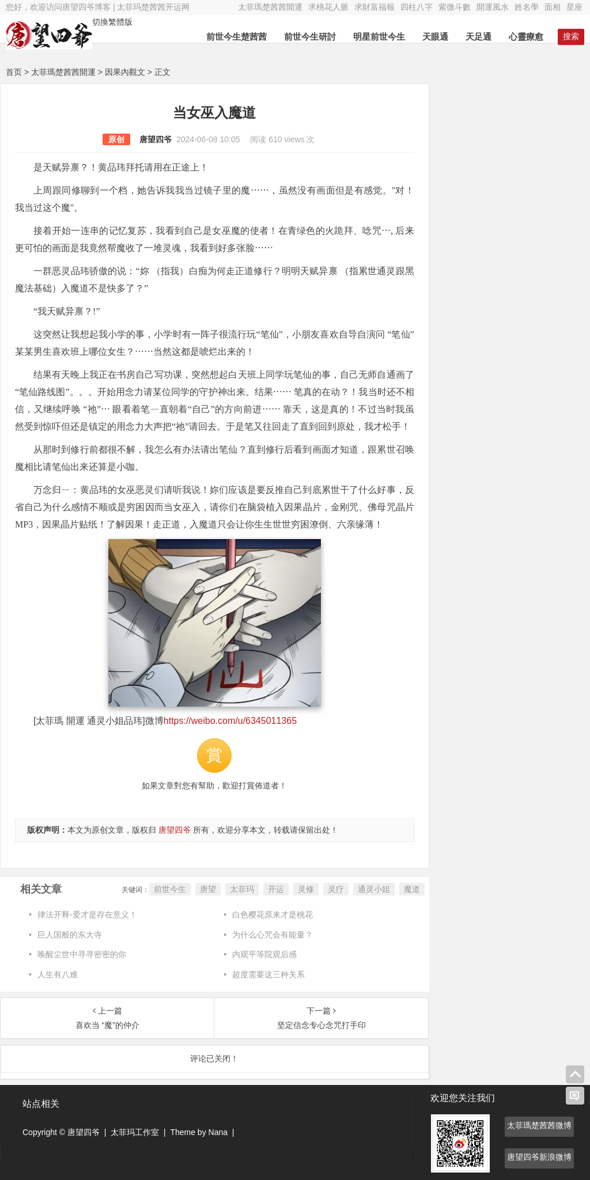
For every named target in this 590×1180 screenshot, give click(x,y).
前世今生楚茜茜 (236, 36)
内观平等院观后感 (264, 954)
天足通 (478, 36)
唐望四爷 (155, 139)
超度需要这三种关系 (268, 974)
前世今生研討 (310, 36)
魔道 (412, 889)
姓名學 (527, 7)
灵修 (306, 889)
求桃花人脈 (328, 7)
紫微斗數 (454, 7)
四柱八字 (416, 7)
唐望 (208, 889)
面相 (552, 7)
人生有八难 (57, 974)
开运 (276, 889)
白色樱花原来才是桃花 (272, 914)
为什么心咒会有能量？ (272, 934)
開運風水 (492, 7)
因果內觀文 (125, 72)
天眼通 (435, 36)
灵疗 (336, 889)
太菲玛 (242, 889)
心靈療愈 (526, 36)
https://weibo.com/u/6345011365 (230, 721)
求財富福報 (374, 7)
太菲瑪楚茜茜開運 (270, 7)
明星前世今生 (379, 36)
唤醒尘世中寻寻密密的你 (81, 954)
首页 (14, 72)
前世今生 (170, 889)
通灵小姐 (374, 889)
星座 (574, 7)
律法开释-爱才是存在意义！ (87, 914)
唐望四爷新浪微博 (539, 1157)
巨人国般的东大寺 (69, 934)
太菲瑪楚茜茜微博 (539, 1125)
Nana (218, 1132)
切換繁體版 (112, 21)
